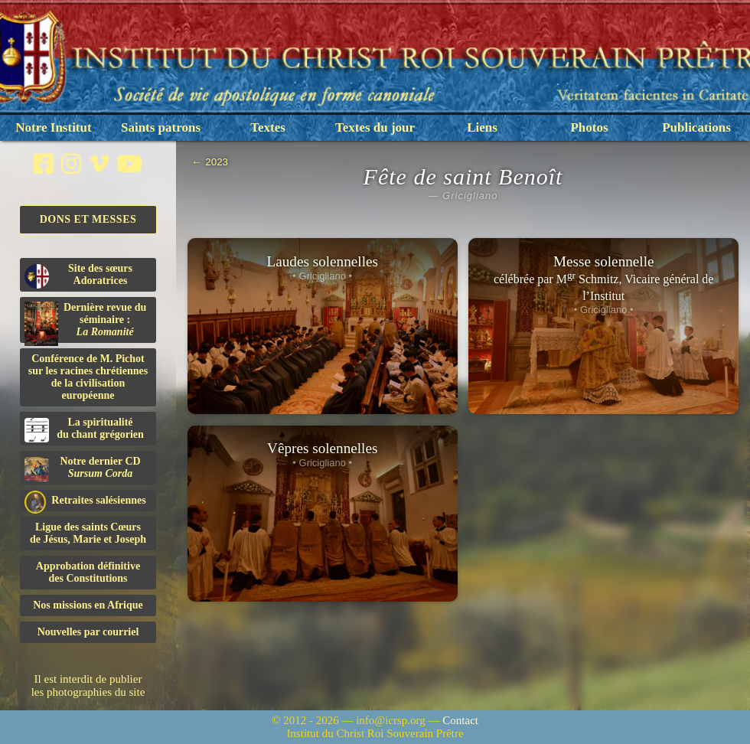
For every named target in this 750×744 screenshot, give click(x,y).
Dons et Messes (88, 219)
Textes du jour (375, 127)
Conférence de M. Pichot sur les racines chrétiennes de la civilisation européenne (88, 377)
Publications (696, 127)
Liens (482, 127)
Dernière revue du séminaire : (85, 322)
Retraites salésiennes (85, 501)
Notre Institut (53, 127)
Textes (267, 127)
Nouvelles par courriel (88, 632)
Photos (589, 127)
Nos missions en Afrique (88, 605)
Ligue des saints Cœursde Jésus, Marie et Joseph (88, 533)
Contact (460, 720)
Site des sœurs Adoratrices (78, 276)
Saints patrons (161, 127)
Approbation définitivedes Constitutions (88, 572)
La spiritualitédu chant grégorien (84, 429)
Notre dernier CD (82, 468)
